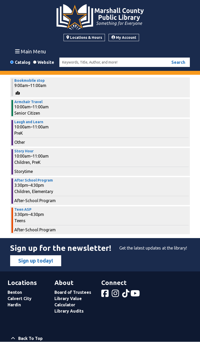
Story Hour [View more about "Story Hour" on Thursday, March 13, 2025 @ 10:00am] (24, 151)
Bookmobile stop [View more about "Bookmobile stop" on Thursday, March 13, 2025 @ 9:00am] (29, 80)
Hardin (14, 304)
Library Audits (69, 311)
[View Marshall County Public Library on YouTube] (135, 295)
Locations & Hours (84, 37)
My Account (123, 37)
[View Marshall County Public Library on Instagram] (116, 295)
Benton (15, 292)
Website (46, 62)
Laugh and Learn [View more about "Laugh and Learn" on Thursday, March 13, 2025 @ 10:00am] (28, 122)
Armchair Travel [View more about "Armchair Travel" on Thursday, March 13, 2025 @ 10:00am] (28, 102)
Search (178, 62)
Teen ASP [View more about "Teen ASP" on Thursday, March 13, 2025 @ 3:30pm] (23, 209)
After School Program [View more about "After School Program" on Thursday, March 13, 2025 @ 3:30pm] (33, 180)
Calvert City (20, 298)
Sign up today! (35, 261)
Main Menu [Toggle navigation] (30, 51)
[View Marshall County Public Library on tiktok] (126, 295)
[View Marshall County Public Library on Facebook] (105, 295)
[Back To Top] (100, 338)
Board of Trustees (72, 292)
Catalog (22, 62)
